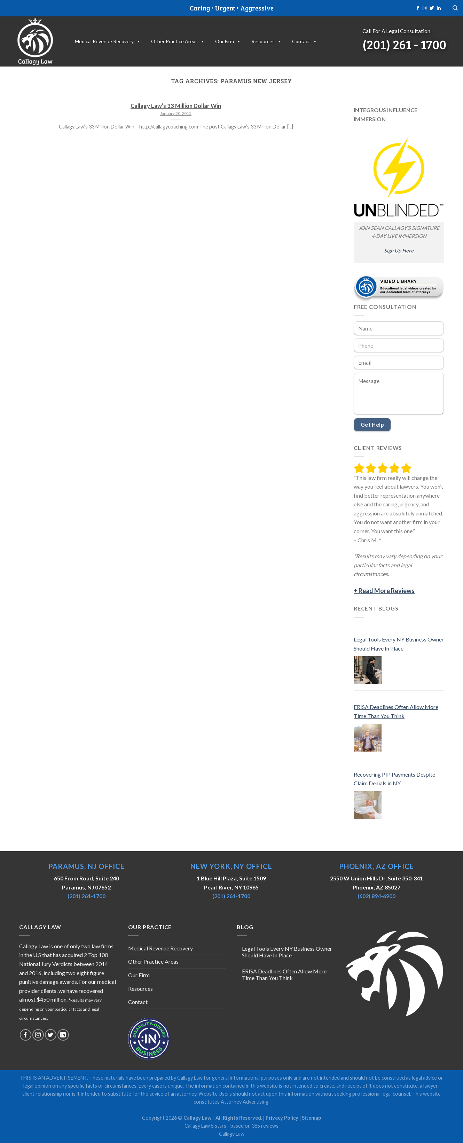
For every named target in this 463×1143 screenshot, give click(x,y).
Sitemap (311, 1118)
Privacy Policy (282, 1118)
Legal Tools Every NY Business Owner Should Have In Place (399, 644)
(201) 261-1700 (86, 896)
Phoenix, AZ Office (376, 866)
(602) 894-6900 (376, 896)
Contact (304, 41)
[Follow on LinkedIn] (63, 1035)
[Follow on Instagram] (38, 1035)
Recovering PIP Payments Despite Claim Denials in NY (394, 779)
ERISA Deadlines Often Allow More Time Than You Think (396, 711)
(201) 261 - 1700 (404, 44)
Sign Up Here (399, 251)
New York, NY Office (231, 866)
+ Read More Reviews (384, 590)
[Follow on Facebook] (25, 1035)
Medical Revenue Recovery (108, 41)
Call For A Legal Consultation (396, 31)
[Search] (455, 8)
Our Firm (228, 41)
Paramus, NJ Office (86, 866)
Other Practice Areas (178, 41)
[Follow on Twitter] (50, 1035)
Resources (266, 41)
